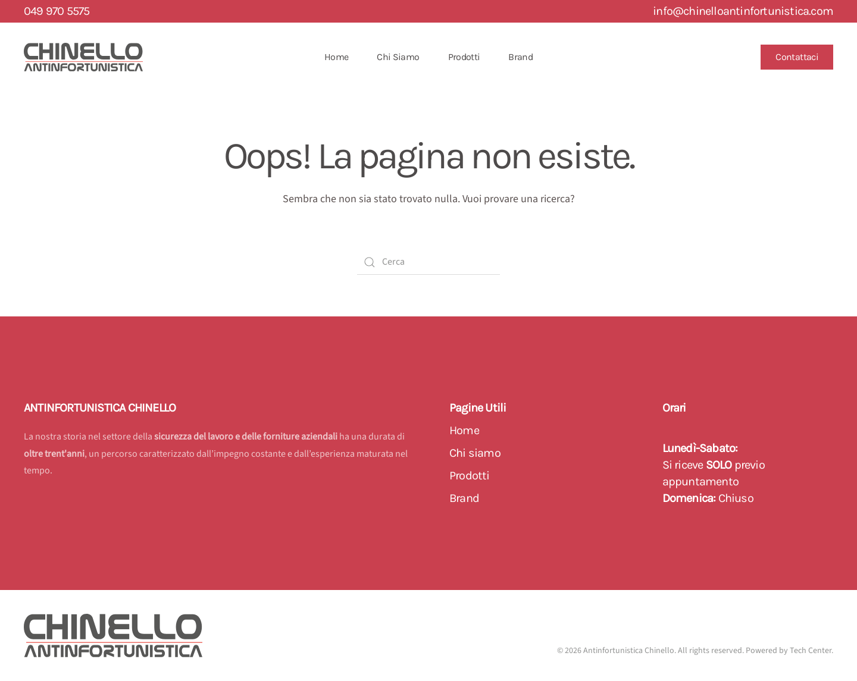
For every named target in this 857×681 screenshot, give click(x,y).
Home (336, 56)
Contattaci (796, 56)
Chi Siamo (398, 56)
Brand (520, 56)
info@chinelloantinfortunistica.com (743, 11)
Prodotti (464, 56)
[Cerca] (428, 262)
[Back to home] (83, 57)
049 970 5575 (56, 11)
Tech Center (810, 651)
